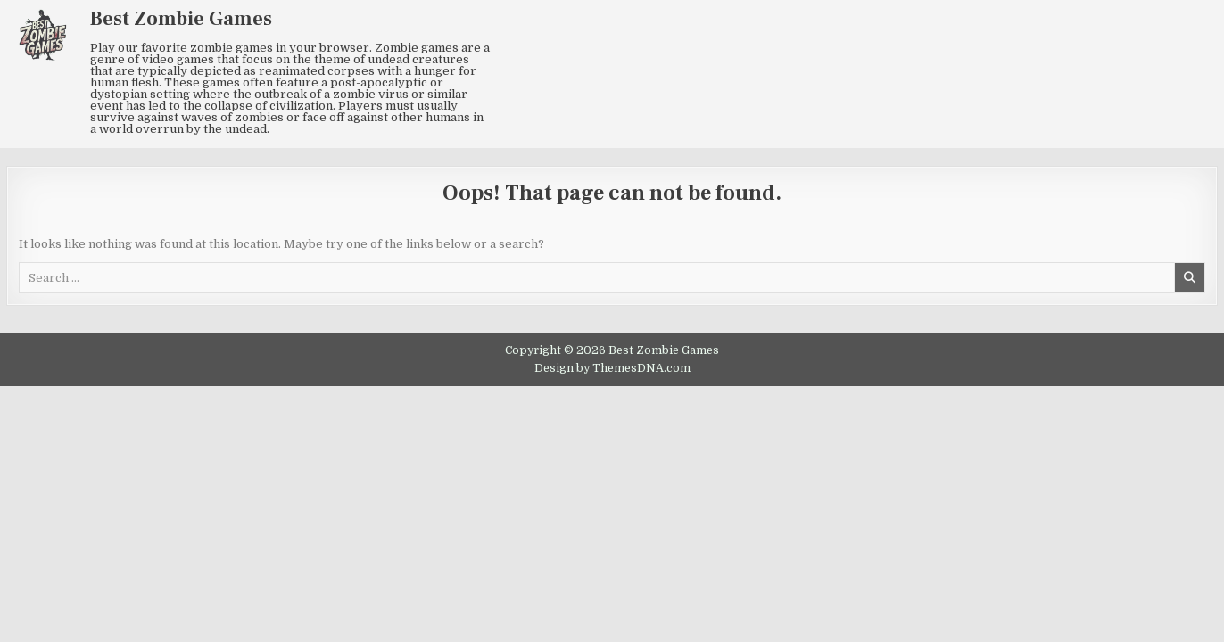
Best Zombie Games (181, 18)
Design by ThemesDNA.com (612, 368)
